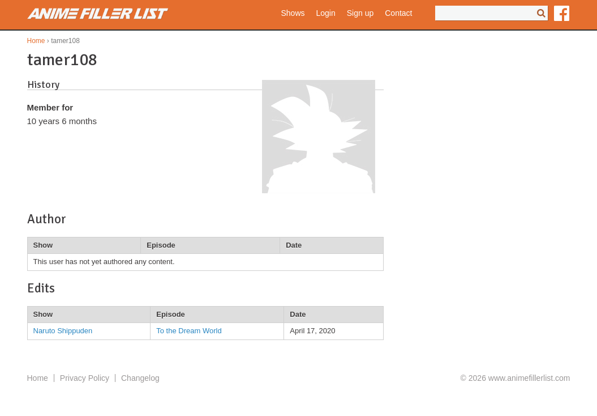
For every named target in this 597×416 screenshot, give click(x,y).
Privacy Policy (84, 378)
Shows (292, 13)
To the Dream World (188, 330)
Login (326, 13)
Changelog (140, 378)
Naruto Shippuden (63, 330)
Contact (398, 13)
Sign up (360, 13)
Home (36, 41)
